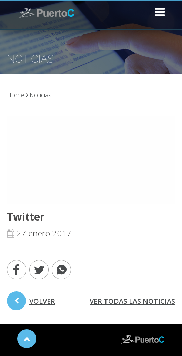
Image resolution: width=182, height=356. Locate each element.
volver (31, 303)
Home (15, 95)
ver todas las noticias (132, 301)
